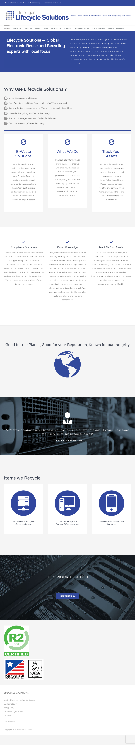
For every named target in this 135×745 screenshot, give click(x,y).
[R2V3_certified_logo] (16, 626)
